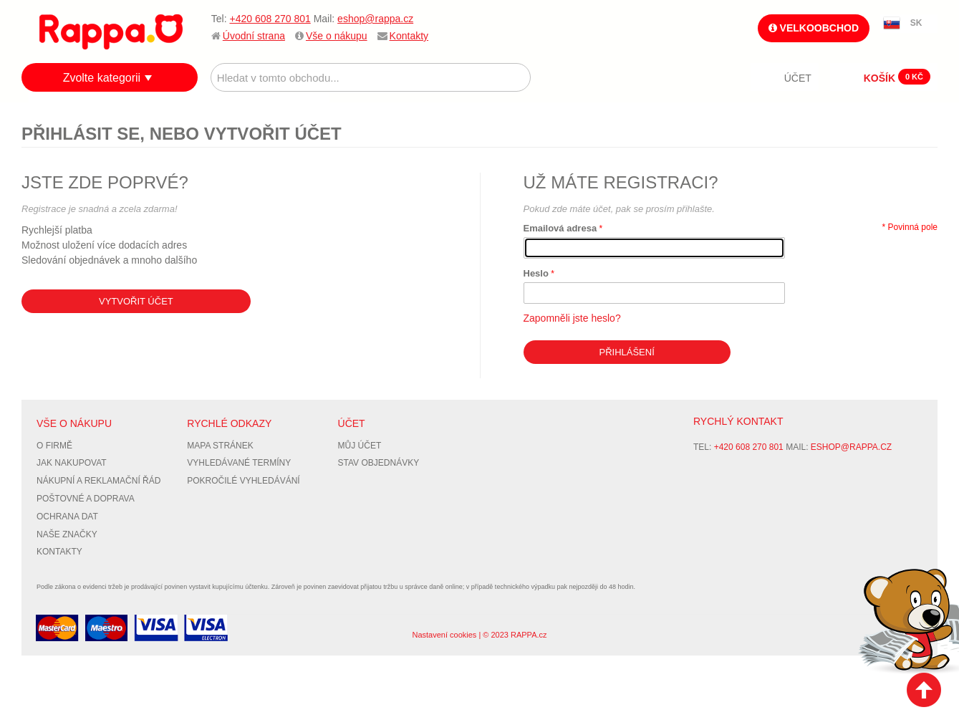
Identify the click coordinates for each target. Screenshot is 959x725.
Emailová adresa (560, 228)
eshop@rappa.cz (375, 18)
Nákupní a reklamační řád (98, 481)
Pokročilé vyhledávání (243, 481)
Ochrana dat (67, 517)
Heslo (536, 273)
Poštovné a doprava (86, 499)
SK (916, 23)
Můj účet (360, 446)
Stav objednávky (379, 463)
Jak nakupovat (72, 463)
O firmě (54, 446)
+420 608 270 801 (269, 18)
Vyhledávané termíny (239, 463)
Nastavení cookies (444, 634)
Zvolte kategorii (102, 78)
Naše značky (67, 534)
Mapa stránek (220, 446)
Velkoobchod (813, 28)
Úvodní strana (254, 36)
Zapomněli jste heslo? (572, 318)
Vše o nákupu (336, 36)
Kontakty (409, 36)
